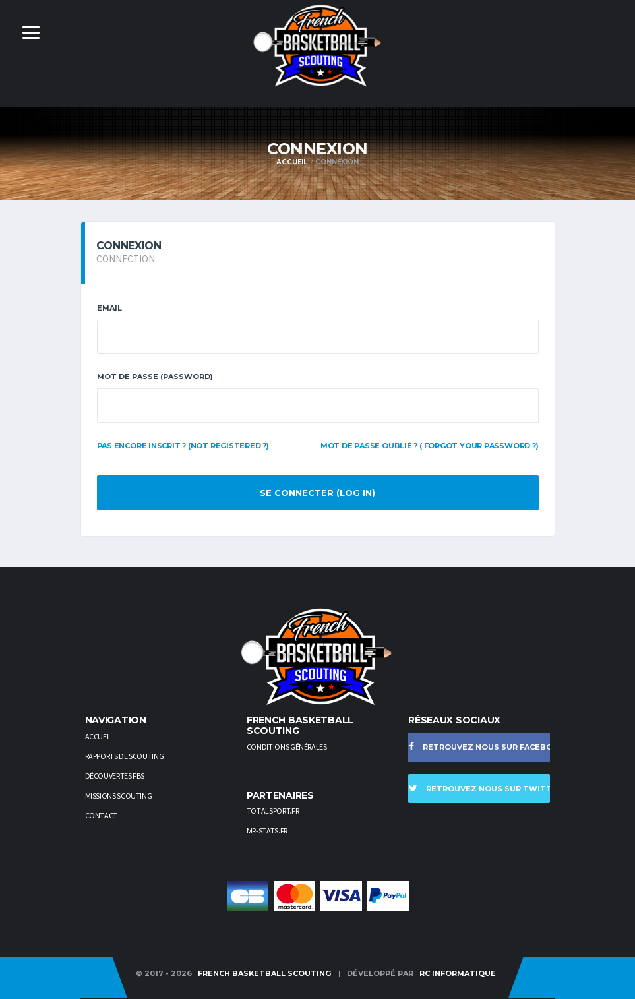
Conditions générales (287, 747)
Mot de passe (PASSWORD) (155, 376)
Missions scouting (118, 796)
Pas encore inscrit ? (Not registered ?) (183, 445)
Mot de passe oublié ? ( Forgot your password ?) (429, 445)
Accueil (291, 162)
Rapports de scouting (124, 756)
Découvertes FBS (115, 776)
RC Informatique (457, 973)
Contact (101, 815)
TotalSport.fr (273, 811)
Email (109, 308)
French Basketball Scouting (264, 973)
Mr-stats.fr (267, 830)
